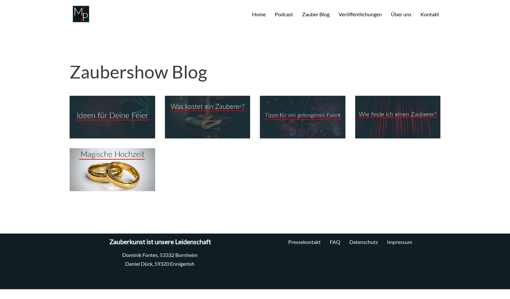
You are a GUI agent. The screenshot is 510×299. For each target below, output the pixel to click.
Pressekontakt (304, 242)
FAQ (335, 242)
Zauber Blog (315, 14)
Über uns (401, 14)
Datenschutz (363, 242)
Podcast (284, 14)
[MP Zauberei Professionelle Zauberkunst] (79, 14)
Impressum (399, 242)
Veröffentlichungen (360, 14)
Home (259, 14)
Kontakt (430, 14)
